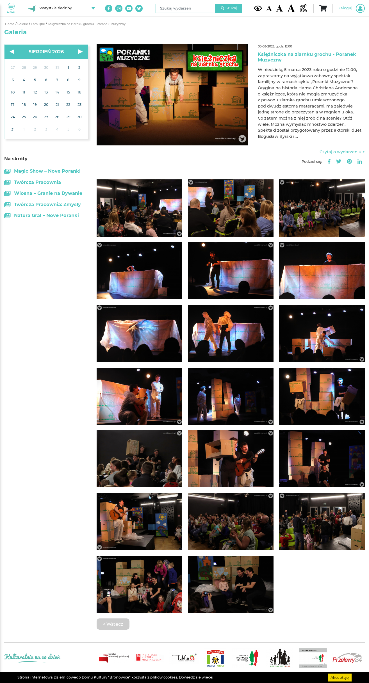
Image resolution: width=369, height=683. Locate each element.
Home (10, 24)
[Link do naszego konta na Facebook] (108, 8)
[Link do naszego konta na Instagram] (118, 8)
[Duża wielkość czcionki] (291, 8)
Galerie (23, 24)
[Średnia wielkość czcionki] (279, 8)
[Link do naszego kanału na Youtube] (129, 8)
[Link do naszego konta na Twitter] (139, 8)
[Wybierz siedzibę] (61, 8)
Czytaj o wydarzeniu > (342, 151)
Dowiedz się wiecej (196, 677)
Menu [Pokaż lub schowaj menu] (11, 8)
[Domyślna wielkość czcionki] (269, 8)
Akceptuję (340, 677)
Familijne (38, 24)
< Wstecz (113, 624)
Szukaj (229, 8)
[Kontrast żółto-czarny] (258, 8)
